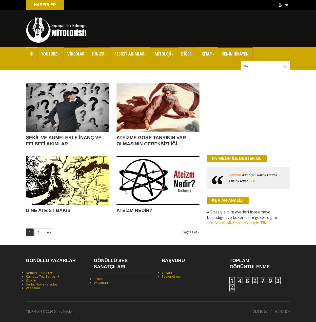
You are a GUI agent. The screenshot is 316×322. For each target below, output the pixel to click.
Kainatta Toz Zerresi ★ (43, 276)
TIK (252, 181)
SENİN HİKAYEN (235, 54)
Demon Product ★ (39, 272)
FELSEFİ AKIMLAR (131, 54)
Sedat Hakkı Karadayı (42, 284)
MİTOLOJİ (164, 54)
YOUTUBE (50, 54)
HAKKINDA (282, 311)
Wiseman (33, 288)
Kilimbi (98, 279)
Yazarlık (168, 272)
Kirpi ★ (31, 280)
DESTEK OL (260, 311)
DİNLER (99, 54)
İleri (48, 232)
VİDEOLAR (75, 54)
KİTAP (208, 54)
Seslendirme (171, 276)
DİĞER (187, 54)
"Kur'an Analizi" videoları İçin (237, 223)
